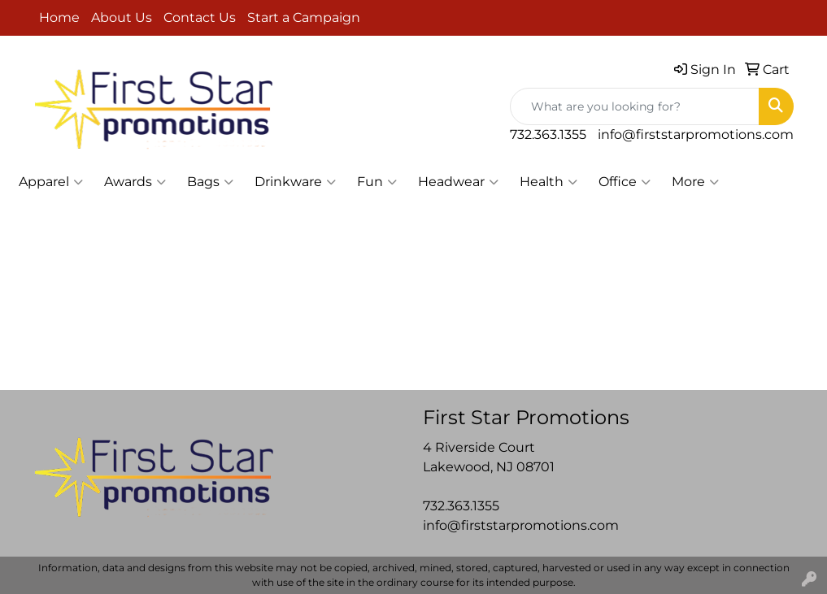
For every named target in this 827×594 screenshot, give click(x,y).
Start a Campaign (303, 17)
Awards (135, 182)
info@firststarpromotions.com (696, 134)
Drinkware (295, 182)
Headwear (458, 182)
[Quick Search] (635, 106)
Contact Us (199, 17)
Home (59, 17)
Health (548, 182)
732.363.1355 (548, 134)
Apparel (51, 182)
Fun (377, 182)
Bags (210, 182)
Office (624, 182)
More (695, 182)
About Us (121, 17)
